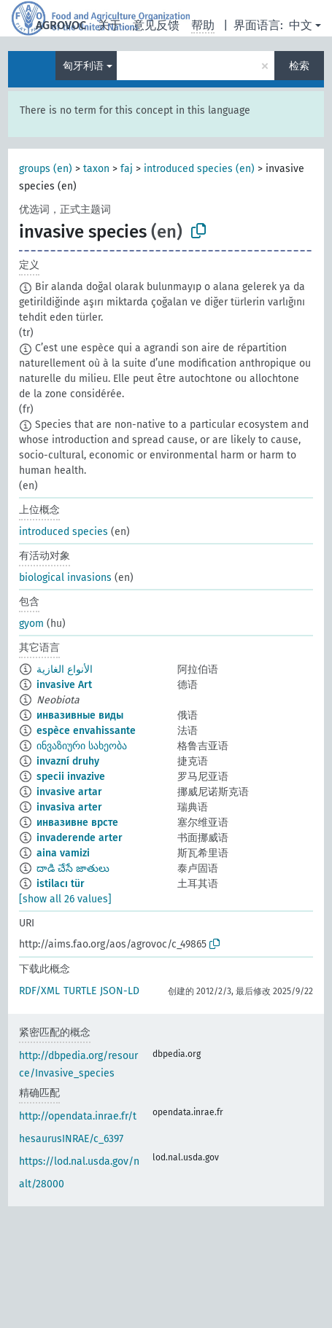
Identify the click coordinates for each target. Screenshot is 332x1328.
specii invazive (70, 776)
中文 (300, 25)
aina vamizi (63, 853)
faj (126, 169)
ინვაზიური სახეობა (81, 746)
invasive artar (69, 792)
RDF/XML (39, 991)
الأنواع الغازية (64, 669)
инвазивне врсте (77, 822)
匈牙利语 (83, 66)
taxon (96, 169)
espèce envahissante (86, 730)
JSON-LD (119, 991)
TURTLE (79, 991)
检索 (299, 66)
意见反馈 (156, 25)
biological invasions (65, 577)
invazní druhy (67, 761)
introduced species (63, 532)
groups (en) (45, 169)
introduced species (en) (199, 169)
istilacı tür (60, 884)
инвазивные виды (79, 715)
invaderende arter (79, 838)
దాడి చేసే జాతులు (72, 868)
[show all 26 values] (65, 899)
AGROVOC (61, 25)
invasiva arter (69, 807)
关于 (109, 25)
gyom (31, 623)
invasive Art (64, 685)
